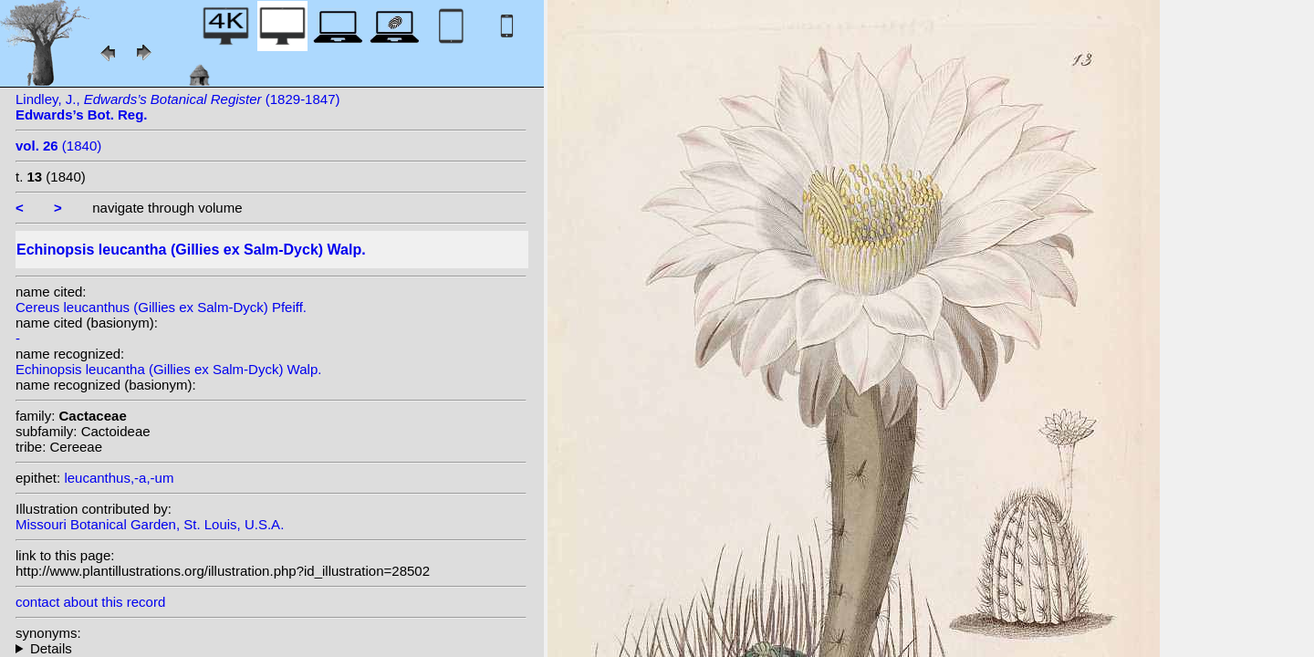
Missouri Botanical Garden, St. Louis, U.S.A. (150, 524)
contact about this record (90, 602)
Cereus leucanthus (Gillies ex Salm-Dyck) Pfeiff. (161, 307)
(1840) (58, 145)
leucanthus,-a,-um (118, 477)
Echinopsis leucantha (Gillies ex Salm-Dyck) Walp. (168, 369)
